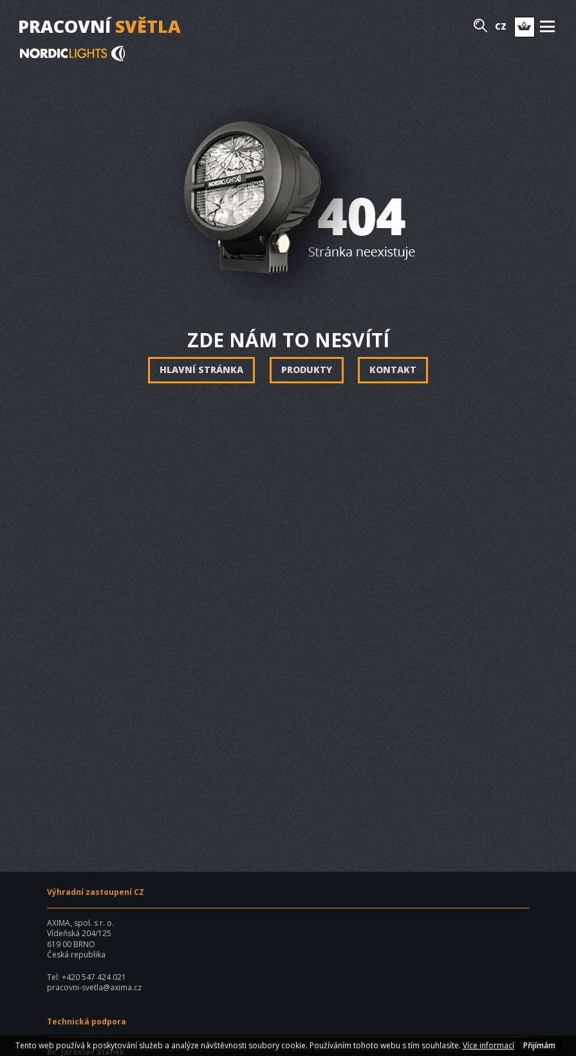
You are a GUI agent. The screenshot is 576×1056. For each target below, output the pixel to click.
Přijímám (539, 1045)
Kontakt (392, 369)
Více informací (488, 1045)
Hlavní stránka (201, 369)
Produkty (306, 369)
